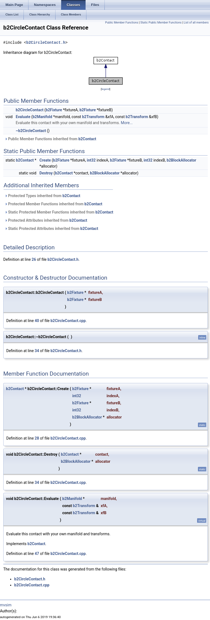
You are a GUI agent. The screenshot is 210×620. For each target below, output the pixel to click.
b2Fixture (54, 110)
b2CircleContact (29, 110)
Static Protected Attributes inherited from (51, 228)
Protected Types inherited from (42, 196)
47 (37, 553)
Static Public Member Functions (161, 22)
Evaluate (23, 117)
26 (34, 259)
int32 (91, 160)
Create (45, 160)
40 (37, 320)
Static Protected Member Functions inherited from (59, 212)
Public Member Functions (121, 22)
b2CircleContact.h (45, 42)
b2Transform (93, 117)
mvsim (5, 605)
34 (37, 351)
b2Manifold (42, 117)
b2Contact (87, 139)
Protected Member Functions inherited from (53, 204)
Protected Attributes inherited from (46, 220)
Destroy (45, 173)
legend (105, 88)
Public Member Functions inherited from (50, 139)
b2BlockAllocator (181, 160)
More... (127, 123)
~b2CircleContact (31, 130)
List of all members (196, 22)
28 (37, 438)
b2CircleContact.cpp (68, 320)
